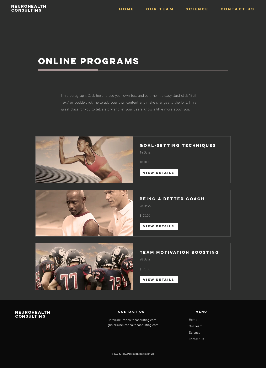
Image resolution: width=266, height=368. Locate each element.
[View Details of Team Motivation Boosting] (159, 279)
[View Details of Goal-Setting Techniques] (159, 172)
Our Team (195, 326)
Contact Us (196, 339)
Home (193, 320)
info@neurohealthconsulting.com (132, 320)
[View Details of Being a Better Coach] (159, 226)
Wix (152, 354)
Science (194, 333)
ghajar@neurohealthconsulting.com (133, 325)
